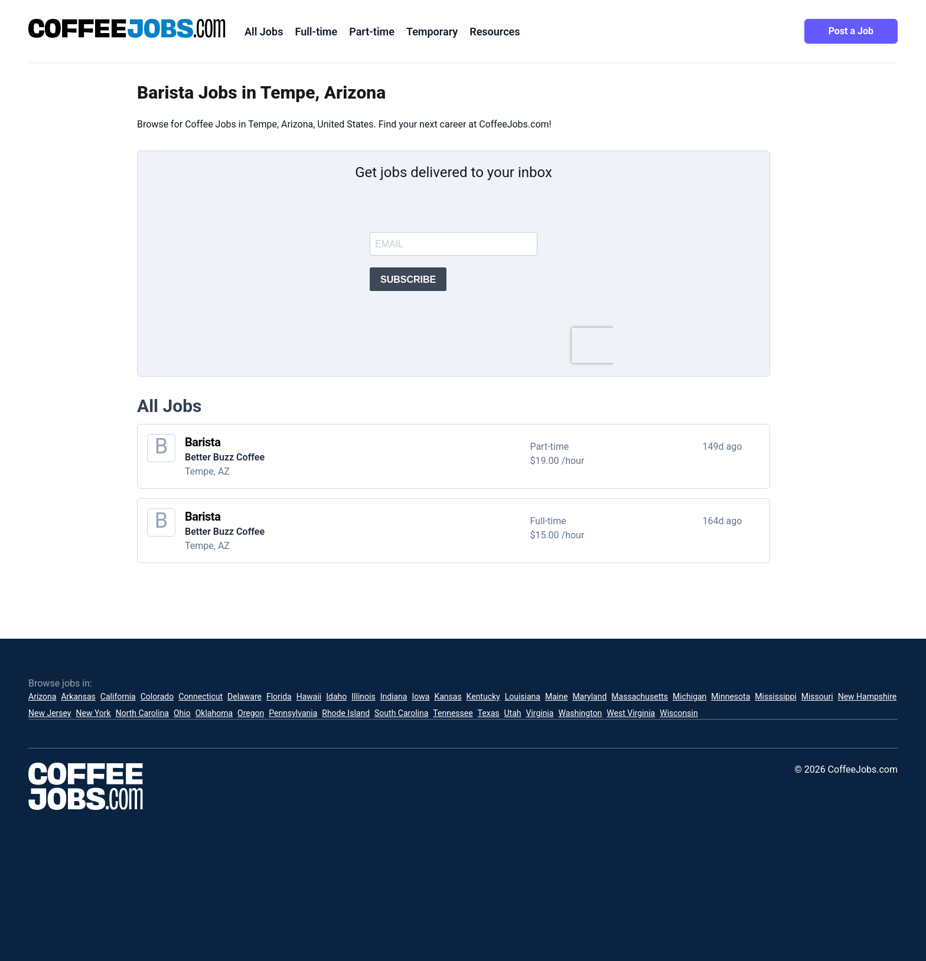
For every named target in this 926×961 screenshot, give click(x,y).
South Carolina (401, 713)
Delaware (244, 696)
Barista (202, 442)
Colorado (157, 696)
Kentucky (483, 696)
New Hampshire (867, 696)
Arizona (42, 696)
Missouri (817, 696)
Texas (489, 713)
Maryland (589, 696)
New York (93, 713)
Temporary (432, 31)
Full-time (316, 31)
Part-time (371, 31)
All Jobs (263, 31)
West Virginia (631, 713)
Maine (556, 696)
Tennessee (452, 713)
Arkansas (78, 696)
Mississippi (775, 696)
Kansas (447, 696)
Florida (279, 696)
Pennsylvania (293, 713)
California (118, 696)
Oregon (250, 713)
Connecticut (200, 696)
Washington (580, 713)
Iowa (420, 696)
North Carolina (142, 713)
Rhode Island (346, 713)
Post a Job (851, 31)
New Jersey (49, 713)
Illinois (363, 696)
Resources (494, 31)
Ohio (182, 713)
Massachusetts (639, 696)
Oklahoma (214, 713)
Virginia (539, 713)
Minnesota (730, 696)
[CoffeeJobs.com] (127, 28)
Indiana (393, 696)
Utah (512, 713)
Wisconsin (678, 713)
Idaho (336, 696)
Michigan (689, 696)
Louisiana (522, 696)
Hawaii (309, 696)
